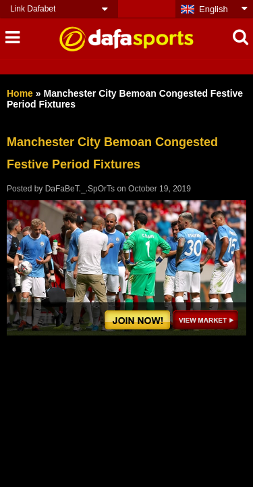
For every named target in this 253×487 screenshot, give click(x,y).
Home (20, 93)
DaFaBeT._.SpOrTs (80, 188)
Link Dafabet (32, 9)
